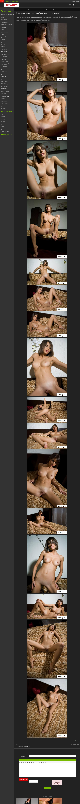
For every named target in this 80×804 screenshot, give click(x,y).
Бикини (2, 34)
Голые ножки (4, 56)
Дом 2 (2, 29)
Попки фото (3, 27)
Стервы (2, 89)
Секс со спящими (5, 131)
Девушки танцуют (5, 81)
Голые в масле (4, 68)
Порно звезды (4, 64)
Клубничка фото (4, 86)
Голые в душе (4, 66)
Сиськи (2, 26)
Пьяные (3, 39)
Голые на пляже (4, 42)
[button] (20, 762)
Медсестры (3, 47)
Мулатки (3, 44)
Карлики (3, 121)
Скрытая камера (4, 37)
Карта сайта (3, 108)
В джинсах (3, 93)
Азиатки (3, 58)
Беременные (4, 51)
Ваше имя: (23, 756)
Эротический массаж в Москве (7, 14)
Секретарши (4, 49)
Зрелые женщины (5, 52)
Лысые (2, 17)
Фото (28, 5)
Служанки (3, 46)
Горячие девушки (5, 95)
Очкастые (3, 74)
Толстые (3, 128)
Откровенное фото (5, 96)
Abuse (73, 1)
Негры (2, 126)
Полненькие (3, 71)
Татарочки (3, 69)
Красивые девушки (26, 746)
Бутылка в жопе (4, 61)
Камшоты (3, 119)
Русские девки (4, 59)
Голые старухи (4, 36)
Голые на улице (4, 101)
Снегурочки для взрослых (6, 24)
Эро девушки (4, 88)
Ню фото (3, 105)
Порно (2, 114)
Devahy (10, 4)
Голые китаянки (4, 73)
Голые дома (3, 15)
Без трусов (3, 76)
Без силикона (4, 79)
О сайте (77, 1)
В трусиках (3, 83)
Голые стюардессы (5, 20)
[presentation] (20, 762)
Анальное (3, 116)
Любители (3, 123)
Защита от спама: (23, 779)
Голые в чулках (4, 22)
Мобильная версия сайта (6, 106)
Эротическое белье (5, 54)
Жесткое (3, 118)
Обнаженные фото (5, 84)
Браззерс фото (22, 5)
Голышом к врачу (5, 63)
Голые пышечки (4, 41)
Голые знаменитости (5, 31)
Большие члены (4, 129)
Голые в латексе (4, 32)
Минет (2, 124)
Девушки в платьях (5, 78)
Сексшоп (3, 98)
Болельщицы (4, 19)
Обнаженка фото (4, 103)
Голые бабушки (4, 100)
